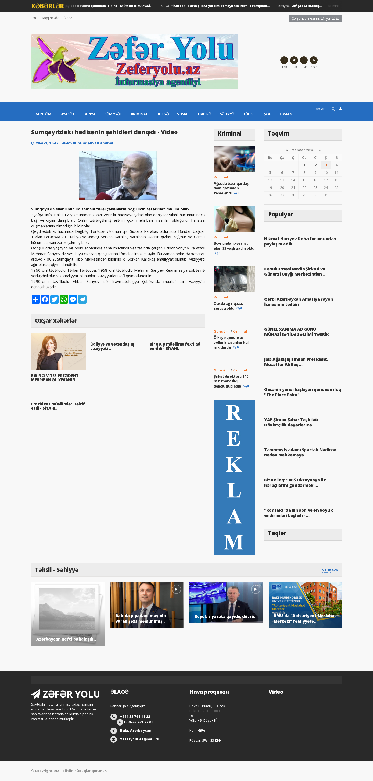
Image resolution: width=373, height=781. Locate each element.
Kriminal (139, 113)
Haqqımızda (50, 17)
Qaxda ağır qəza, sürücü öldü (228, 306)
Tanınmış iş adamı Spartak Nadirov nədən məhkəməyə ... (300, 452)
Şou (267, 113)
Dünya (216, 6)
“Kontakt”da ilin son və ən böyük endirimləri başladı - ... (298, 512)
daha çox (330, 569)
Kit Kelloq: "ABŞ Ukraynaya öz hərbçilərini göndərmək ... (295, 482)
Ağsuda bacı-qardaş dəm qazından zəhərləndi (231, 188)
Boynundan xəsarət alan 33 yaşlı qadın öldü (234, 245)
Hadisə (204, 113)
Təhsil (249, 113)
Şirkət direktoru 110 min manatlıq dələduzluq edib (231, 381)
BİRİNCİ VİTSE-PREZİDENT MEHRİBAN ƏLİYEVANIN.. (54, 378)
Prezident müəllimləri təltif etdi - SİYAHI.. (58, 406)
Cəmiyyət (301, 6)
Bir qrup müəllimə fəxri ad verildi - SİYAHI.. (175, 346)
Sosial (183, 113)
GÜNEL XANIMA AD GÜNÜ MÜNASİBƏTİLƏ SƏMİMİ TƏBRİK (296, 331)
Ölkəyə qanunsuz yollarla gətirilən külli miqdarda (232, 342)
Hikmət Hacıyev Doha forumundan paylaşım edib (300, 241)
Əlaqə (68, 17)
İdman (286, 113)
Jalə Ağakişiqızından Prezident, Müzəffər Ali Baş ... (296, 361)
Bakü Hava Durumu (204, 710)
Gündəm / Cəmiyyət (91, 6)
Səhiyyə (227, 113)
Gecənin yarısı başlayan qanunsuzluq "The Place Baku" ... (302, 391)
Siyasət (67, 113)
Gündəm (43, 113)
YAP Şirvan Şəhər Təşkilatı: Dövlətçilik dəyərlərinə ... (291, 422)
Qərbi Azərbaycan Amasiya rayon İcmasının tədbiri (298, 301)
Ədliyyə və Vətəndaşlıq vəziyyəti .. (112, 346)
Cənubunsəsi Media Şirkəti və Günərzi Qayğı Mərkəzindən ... (295, 271)
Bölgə (162, 113)
